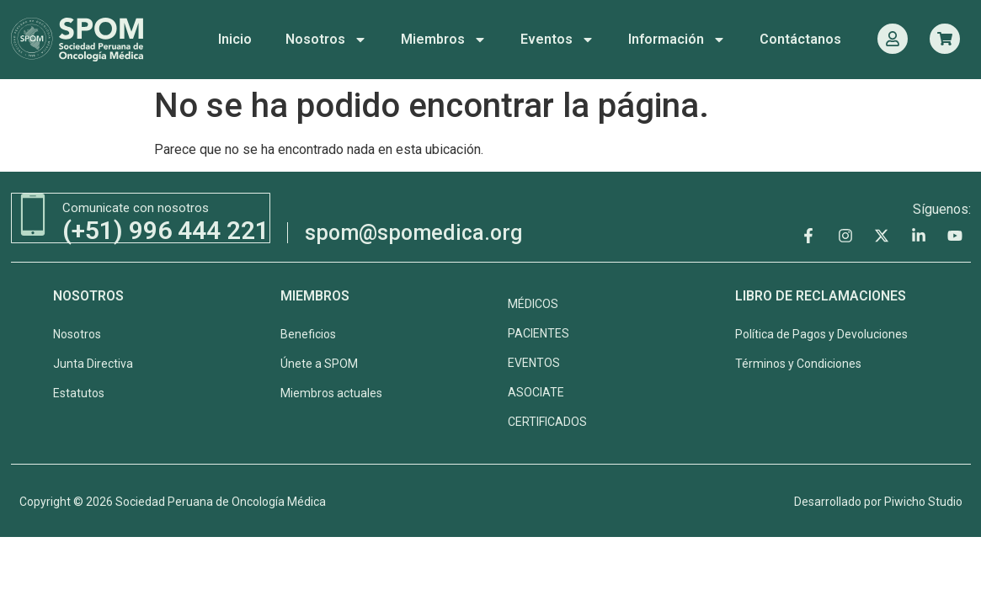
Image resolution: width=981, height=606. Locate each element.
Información (677, 39)
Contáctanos (800, 39)
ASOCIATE (536, 390)
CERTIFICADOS (547, 420)
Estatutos (78, 391)
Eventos (557, 39)
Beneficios (308, 332)
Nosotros (326, 39)
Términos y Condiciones (798, 362)
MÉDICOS (533, 302)
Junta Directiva (93, 362)
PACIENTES (538, 331)
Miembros (444, 39)
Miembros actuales (331, 391)
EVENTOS (534, 361)
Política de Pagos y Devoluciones (821, 332)
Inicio (235, 39)
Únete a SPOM (319, 362)
